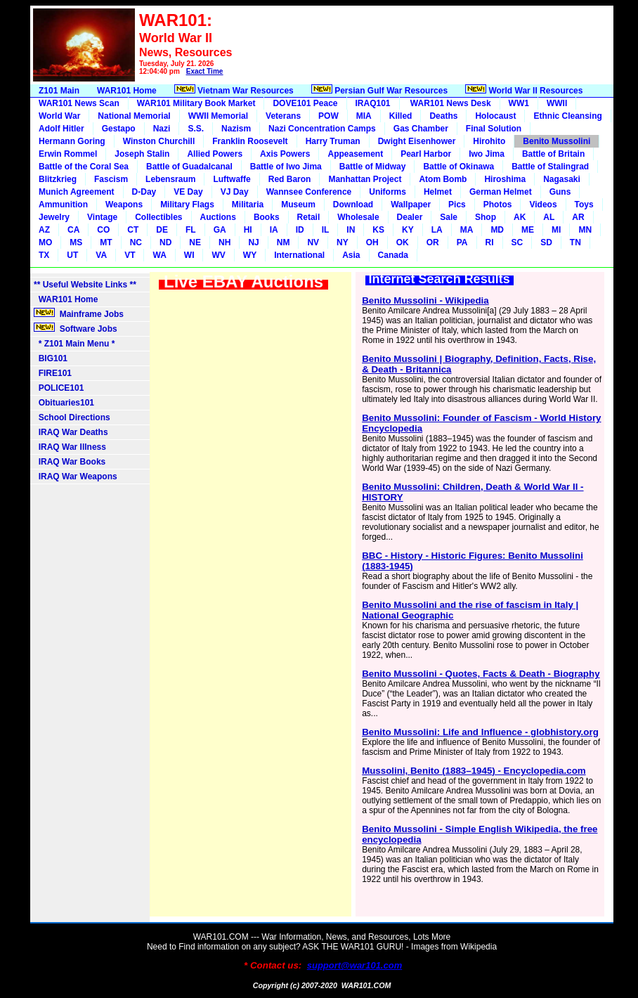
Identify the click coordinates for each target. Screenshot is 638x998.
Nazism (236, 129)
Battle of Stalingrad (550, 166)
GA (220, 230)
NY (343, 242)
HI (248, 230)
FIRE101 (53, 373)
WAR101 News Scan (79, 103)
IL (326, 230)
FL (190, 230)
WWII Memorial (218, 116)
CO (103, 230)
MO (45, 242)
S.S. (196, 129)
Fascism (111, 179)
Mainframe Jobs (80, 313)
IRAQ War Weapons (75, 476)
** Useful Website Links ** (85, 285)
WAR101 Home (127, 91)
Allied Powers (214, 154)
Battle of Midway (372, 166)
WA (159, 255)
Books (267, 217)
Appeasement (355, 154)
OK (402, 242)
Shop (485, 217)
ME (527, 230)
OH (372, 242)
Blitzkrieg (58, 179)
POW (328, 116)
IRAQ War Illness (70, 447)
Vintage (102, 217)
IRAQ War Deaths (71, 432)
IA (274, 230)
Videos (542, 204)
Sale (448, 217)
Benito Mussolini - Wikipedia (425, 300)
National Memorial (134, 116)
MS (76, 242)
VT (129, 255)
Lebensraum (170, 179)
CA (73, 230)
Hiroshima (505, 179)
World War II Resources (523, 90)
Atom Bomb (443, 179)
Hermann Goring (72, 141)
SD (546, 242)
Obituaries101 (64, 403)
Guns (560, 192)
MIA (364, 116)
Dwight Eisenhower (417, 141)
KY (408, 230)
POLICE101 (59, 388)
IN (350, 230)
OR (433, 242)
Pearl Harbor (426, 154)
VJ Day (235, 192)
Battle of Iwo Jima (286, 166)
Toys (584, 204)
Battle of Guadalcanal (189, 166)
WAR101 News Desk (449, 103)
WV (218, 255)
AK (520, 217)
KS (378, 230)
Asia (351, 255)
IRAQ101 (373, 103)
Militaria (247, 204)
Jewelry (54, 217)
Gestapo (119, 129)
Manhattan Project (364, 179)
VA (101, 255)
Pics (457, 204)
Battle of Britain (553, 154)
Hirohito (489, 141)
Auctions (218, 217)
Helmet (438, 192)
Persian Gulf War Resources (379, 90)
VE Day (188, 192)
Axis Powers (285, 154)
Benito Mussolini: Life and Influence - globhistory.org (480, 732)
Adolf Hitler (61, 129)
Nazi (162, 129)
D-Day (144, 192)
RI (490, 242)
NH (224, 242)
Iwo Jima (486, 154)
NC (136, 242)
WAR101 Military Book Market (196, 103)
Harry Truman (333, 141)
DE (162, 230)
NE (195, 242)
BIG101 (50, 358)
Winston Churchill (159, 141)
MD (497, 230)
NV (313, 242)
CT (132, 230)
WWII (557, 103)
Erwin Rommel (68, 154)
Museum (298, 204)
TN (575, 242)
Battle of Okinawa (458, 166)
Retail (308, 217)
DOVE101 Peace (305, 103)
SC (517, 242)
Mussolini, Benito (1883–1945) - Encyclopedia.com (474, 770)
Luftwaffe (231, 179)
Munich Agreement (77, 192)
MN (585, 230)
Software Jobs (76, 328)
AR (578, 217)
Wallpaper (411, 204)
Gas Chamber (420, 129)
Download (353, 204)
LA (437, 230)
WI (189, 255)
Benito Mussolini (556, 141)
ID (300, 230)
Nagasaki (561, 179)
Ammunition (63, 204)
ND (165, 242)
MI (556, 230)
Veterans (283, 116)
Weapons (124, 204)
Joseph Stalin (142, 154)
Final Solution (493, 129)
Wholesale (358, 217)
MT (106, 242)
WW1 (519, 103)
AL (548, 217)
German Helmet (500, 192)
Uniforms (387, 192)
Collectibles (158, 217)
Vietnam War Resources (234, 90)
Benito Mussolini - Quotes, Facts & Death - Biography (480, 673)
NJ (253, 242)
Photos (497, 204)
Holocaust (495, 116)
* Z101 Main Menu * (74, 344)
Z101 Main (59, 91)
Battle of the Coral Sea (84, 166)
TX (44, 255)
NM (283, 242)
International (299, 255)
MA (467, 230)
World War (59, 116)
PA (462, 242)
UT (72, 255)
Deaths (443, 116)
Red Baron (289, 179)
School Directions (72, 417)
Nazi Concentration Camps (322, 129)
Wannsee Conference (309, 192)
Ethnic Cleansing (567, 116)
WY (249, 255)
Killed (400, 116)
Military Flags (187, 204)
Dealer (410, 217)
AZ (44, 230)
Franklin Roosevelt (249, 141)
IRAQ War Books (69, 462)
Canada (393, 255)
